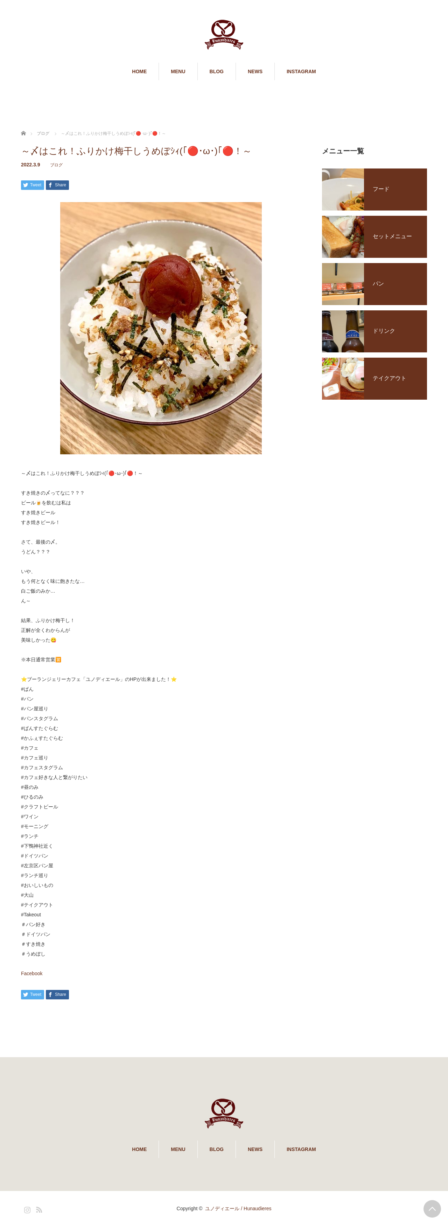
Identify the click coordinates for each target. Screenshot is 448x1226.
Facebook (31, 973)
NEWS (255, 71)
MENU (178, 71)
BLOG (217, 71)
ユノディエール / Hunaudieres (238, 1208)
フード (381, 189)
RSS (38, 1208)
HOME (139, 71)
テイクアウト (389, 378)
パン (378, 284)
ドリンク (384, 331)
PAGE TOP (432, 1209)
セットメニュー (392, 236)
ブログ (56, 165)
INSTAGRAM (301, 71)
